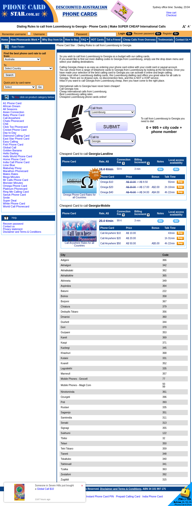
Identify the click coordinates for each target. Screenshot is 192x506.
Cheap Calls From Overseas (139, 39)
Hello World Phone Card (17, 156)
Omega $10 (106, 182)
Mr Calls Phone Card (15, 179)
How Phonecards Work (24, 39)
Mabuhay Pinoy (12, 168)
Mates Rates (10, 174)
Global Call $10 (45, 489)
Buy (17, 97)
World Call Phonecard (16, 206)
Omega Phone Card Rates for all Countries (79, 196)
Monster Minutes (13, 182)
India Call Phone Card (16, 162)
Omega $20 (106, 187)
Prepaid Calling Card (128, 496)
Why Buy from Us (52, 39)
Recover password (13, 223)
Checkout (171, 15)
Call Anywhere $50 (110, 243)
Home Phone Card (14, 159)
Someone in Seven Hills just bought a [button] (54, 487)
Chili (5, 123)
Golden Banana (12, 150)
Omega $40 (106, 192)
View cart (171, 12)
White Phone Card (14, 203)
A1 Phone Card (12, 103)
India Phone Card (152, 496)
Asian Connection (13, 112)
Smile (6, 197)
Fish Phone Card (13, 144)
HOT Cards (97, 39)
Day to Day (9, 132)
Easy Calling (10, 141)
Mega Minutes (11, 176)
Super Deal (9, 200)
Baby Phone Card (13, 115)
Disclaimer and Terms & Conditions (22, 232)
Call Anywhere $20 (110, 238)
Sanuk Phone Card (14, 194)
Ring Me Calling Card (16, 191)
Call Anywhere (11, 117)
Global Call (9, 147)
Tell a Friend (113, 39)
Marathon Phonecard (15, 171)
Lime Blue (9, 165)
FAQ (83, 39)
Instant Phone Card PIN (100, 496)
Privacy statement (12, 229)
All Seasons (10, 109)
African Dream (11, 106)
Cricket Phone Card (15, 129)
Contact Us (182, 39)
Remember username (14, 34)
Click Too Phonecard (15, 126)
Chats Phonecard (13, 120)
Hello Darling (10, 153)
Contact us (9, 226)
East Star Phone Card (16, 138)
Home (4, 39)
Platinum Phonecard (15, 188)
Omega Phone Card (15, 185)
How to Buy (72, 39)
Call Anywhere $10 (110, 233)
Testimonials (165, 39)
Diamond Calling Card (16, 135)
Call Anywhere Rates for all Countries (79, 244)
